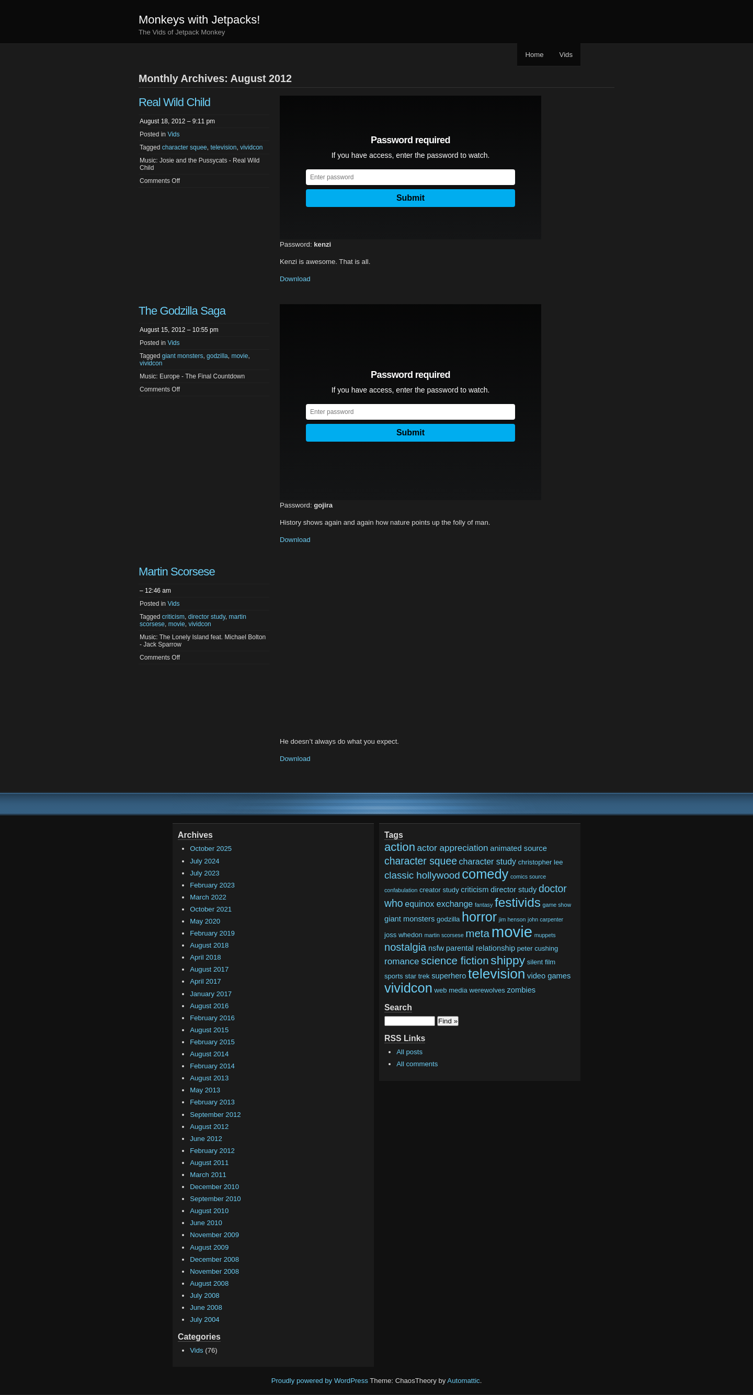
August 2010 (209, 1211)
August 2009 (209, 1247)
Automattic (463, 1381)
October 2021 (211, 909)
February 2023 (212, 885)
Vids (566, 55)
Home (534, 55)
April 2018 (205, 957)
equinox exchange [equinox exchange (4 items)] (439, 903)
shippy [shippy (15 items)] (507, 960)
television (223, 147)
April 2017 (205, 981)
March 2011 (208, 1175)
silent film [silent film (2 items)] (541, 962)
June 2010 (206, 1223)
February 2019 (212, 933)
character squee (184, 147)
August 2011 (209, 1163)
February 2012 (212, 1151)
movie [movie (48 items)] (512, 931)
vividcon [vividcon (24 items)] (408, 988)
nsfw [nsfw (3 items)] (436, 948)
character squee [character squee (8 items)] (420, 861)
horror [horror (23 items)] (479, 916)
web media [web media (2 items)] (451, 990)
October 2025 (211, 848)
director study (206, 616)
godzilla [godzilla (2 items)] (448, 919)
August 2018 (209, 945)
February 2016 (212, 1018)
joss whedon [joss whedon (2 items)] (403, 935)
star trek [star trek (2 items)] (417, 976)
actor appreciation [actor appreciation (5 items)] (452, 848)
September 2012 (215, 1115)
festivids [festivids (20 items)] (518, 902)
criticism (173, 616)
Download (295, 279)
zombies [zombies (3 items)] (521, 990)
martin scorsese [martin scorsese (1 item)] (443, 935)
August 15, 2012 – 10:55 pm (179, 329)
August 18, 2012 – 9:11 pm (177, 121)
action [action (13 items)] (399, 847)
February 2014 (212, 1066)
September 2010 (215, 1199)
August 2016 (209, 1006)
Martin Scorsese (177, 571)
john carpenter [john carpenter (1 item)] (545, 919)
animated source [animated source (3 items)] (518, 848)
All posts (409, 1052)
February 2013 (212, 1102)
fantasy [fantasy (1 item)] (484, 905)
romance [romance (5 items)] (401, 961)
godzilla (217, 356)
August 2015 (209, 1030)
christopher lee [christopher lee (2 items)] (540, 862)
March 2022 (208, 897)
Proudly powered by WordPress (319, 1381)
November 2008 (214, 1271)
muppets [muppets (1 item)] (545, 935)
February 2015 (212, 1042)
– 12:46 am (155, 590)
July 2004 (204, 1319)
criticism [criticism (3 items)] (474, 889)
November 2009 (214, 1235)
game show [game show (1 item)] (557, 905)
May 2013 (205, 1090)
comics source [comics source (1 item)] (528, 876)
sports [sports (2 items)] (393, 976)
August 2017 (209, 969)
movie (239, 356)
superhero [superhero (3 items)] (448, 976)
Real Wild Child (174, 102)
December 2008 (214, 1259)
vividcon (251, 147)
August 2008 (209, 1283)
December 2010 (214, 1187)
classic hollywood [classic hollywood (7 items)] (422, 875)
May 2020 (205, 921)
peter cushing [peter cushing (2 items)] (537, 948)
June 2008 (206, 1307)
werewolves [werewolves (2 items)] (487, 990)
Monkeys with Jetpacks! (199, 19)
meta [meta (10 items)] (477, 933)
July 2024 (204, 861)
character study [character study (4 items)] (488, 861)
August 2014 (209, 1054)
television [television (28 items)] (496, 974)
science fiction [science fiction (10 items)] (454, 960)
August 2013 (209, 1078)
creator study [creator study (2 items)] (439, 890)
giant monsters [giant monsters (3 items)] (409, 919)
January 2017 (211, 994)
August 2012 (209, 1127)
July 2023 (204, 873)
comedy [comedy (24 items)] (485, 874)
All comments (417, 1064)
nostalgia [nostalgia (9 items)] (405, 947)
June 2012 (206, 1139)
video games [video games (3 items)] (549, 976)
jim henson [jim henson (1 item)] (512, 919)
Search (398, 1007)
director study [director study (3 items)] (513, 889)
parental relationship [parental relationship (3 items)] (480, 948)
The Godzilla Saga (182, 310)
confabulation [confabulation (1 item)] (400, 890)
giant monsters (182, 356)
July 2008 (204, 1295)
